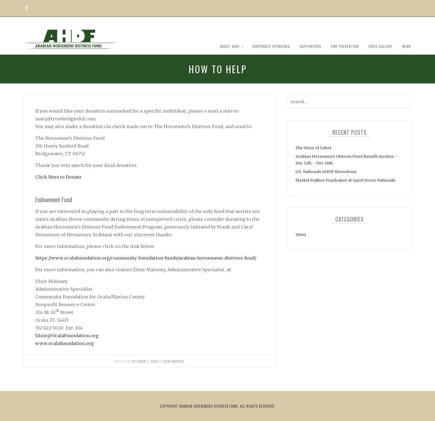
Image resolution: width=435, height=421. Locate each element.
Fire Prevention (345, 46)
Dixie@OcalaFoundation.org (66, 335)
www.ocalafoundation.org (64, 343)
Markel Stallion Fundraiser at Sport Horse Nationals (345, 180)
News (406, 46)
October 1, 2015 (145, 361)
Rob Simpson (173, 361)
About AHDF (230, 46)
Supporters (310, 46)
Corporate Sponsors (271, 46)
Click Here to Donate (58, 177)
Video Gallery (380, 46)
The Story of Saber (313, 147)
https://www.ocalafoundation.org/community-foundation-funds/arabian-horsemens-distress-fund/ (145, 258)
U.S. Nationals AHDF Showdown (325, 171)
